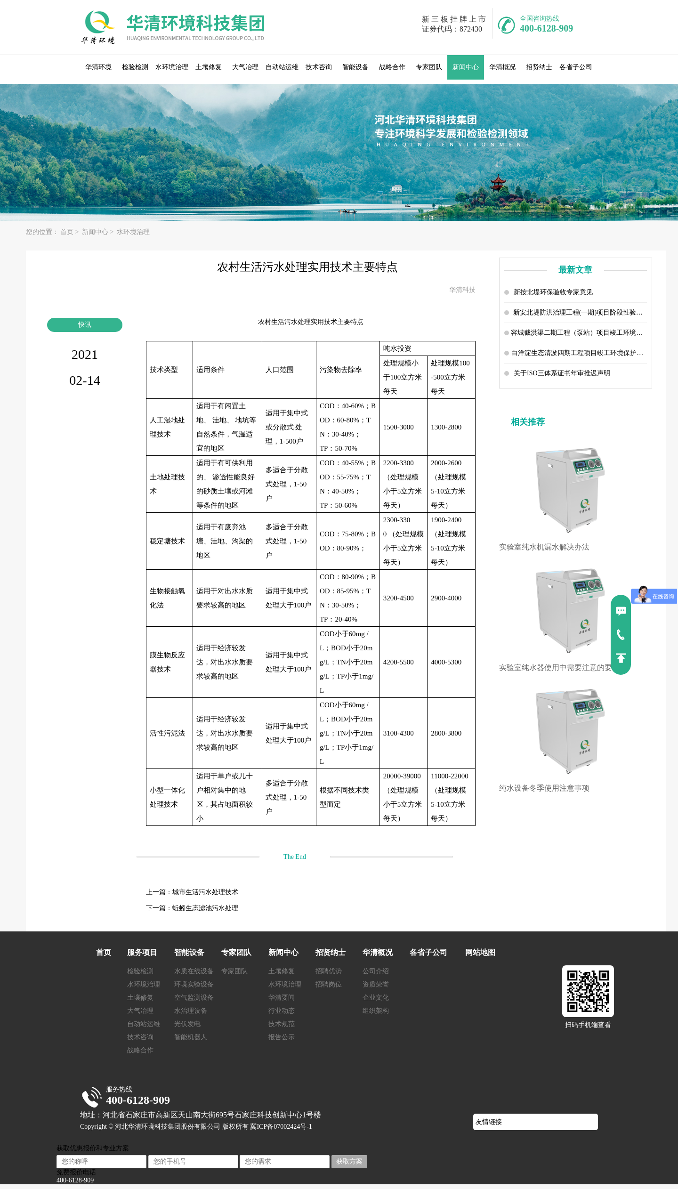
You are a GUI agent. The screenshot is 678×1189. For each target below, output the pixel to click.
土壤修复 (208, 67)
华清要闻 (281, 997)
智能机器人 (190, 1037)
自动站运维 (282, 67)
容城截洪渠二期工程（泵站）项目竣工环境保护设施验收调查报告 (579, 332)
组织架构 (376, 1010)
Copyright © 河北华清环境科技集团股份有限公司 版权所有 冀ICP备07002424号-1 (196, 1126)
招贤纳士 (539, 67)
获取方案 (349, 1161)
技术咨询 (319, 67)
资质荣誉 (376, 984)
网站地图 (480, 952)
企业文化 (376, 997)
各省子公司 (575, 67)
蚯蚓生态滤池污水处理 (205, 908)
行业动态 (281, 1010)
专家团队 (429, 67)
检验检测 (135, 67)
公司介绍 (376, 971)
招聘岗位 (328, 984)
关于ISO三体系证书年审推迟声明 (562, 373)
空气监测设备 (194, 997)
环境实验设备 (194, 984)
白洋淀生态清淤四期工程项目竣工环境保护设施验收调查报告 (579, 352)
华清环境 (98, 67)
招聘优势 (328, 971)
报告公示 (281, 1037)
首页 (103, 952)
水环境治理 (171, 67)
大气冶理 (245, 67)
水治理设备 (190, 1010)
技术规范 (281, 1023)
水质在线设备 (194, 971)
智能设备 (355, 67)
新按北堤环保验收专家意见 (553, 292)
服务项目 (142, 952)
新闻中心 (465, 67)
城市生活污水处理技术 (205, 892)
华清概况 (502, 67)
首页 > (70, 231)
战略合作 (392, 67)
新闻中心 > (98, 231)
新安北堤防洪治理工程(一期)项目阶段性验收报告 (580, 312)
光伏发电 (187, 1023)
